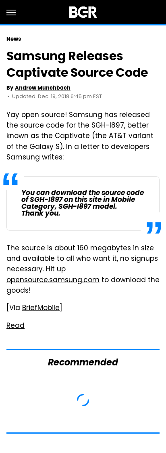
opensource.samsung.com (53, 280)
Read (15, 326)
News (13, 39)
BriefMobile (41, 308)
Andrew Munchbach (43, 87)
